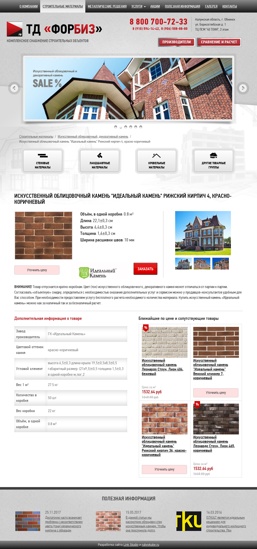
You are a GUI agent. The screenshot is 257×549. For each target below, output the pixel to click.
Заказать (145, 269)
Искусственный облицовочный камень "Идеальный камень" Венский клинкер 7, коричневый (210, 369)
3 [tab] (125, 127)
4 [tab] (130, 127)
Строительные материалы (36, 136)
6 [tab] (140, 127)
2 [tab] (120, 127)
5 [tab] (135, 127)
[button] (42, 161)
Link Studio (130, 544)
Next (243, 88)
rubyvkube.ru (150, 544)
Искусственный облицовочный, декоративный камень (93, 136)
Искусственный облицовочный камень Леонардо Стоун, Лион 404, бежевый (162, 367)
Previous (14, 88)
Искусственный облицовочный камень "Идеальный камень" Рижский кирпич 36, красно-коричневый (164, 446)
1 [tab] (115, 127)
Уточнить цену (37, 270)
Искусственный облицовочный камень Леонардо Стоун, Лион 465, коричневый (214, 444)
